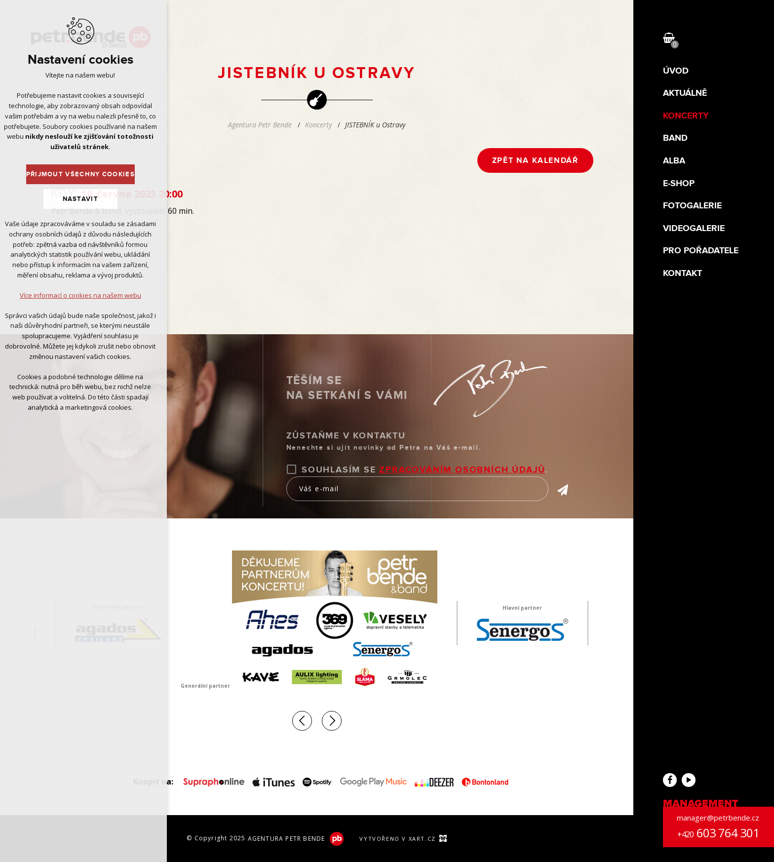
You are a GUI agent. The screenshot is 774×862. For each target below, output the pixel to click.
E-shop (679, 184)
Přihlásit (558, 489)
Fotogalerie (692, 206)
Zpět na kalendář (535, 160)
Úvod (676, 71)
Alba (674, 161)
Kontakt (682, 274)
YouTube (689, 780)
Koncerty (686, 116)
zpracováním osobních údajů (462, 470)
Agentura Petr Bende (260, 124)
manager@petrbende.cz (718, 818)
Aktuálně (685, 93)
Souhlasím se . (425, 470)
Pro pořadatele (700, 251)
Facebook (670, 780)
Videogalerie (694, 229)
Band (675, 138)
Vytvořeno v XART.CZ (397, 838)
